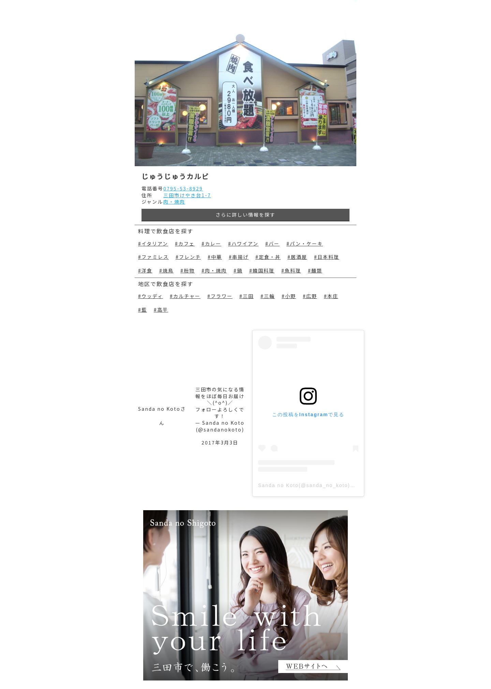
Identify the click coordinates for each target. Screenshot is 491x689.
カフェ (186, 243)
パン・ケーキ (306, 243)
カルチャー (186, 296)
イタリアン (155, 243)
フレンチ (190, 257)
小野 (290, 296)
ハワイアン (245, 243)
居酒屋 (299, 257)
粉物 (189, 270)
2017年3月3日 (220, 442)
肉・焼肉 (174, 201)
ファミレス (155, 257)
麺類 (316, 270)
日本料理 (328, 257)
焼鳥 (168, 270)
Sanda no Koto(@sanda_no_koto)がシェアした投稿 (326, 485)
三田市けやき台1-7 (187, 195)
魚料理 (293, 270)
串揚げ (240, 257)
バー (274, 243)
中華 (216, 257)
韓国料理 (263, 270)
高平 (162, 310)
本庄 (332, 296)
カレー (213, 243)
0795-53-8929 (183, 188)
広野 (311, 296)
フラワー (222, 296)
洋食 (147, 270)
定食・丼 (270, 257)
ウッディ (152, 296)
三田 (248, 296)
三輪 (269, 296)
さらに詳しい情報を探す (245, 214)
